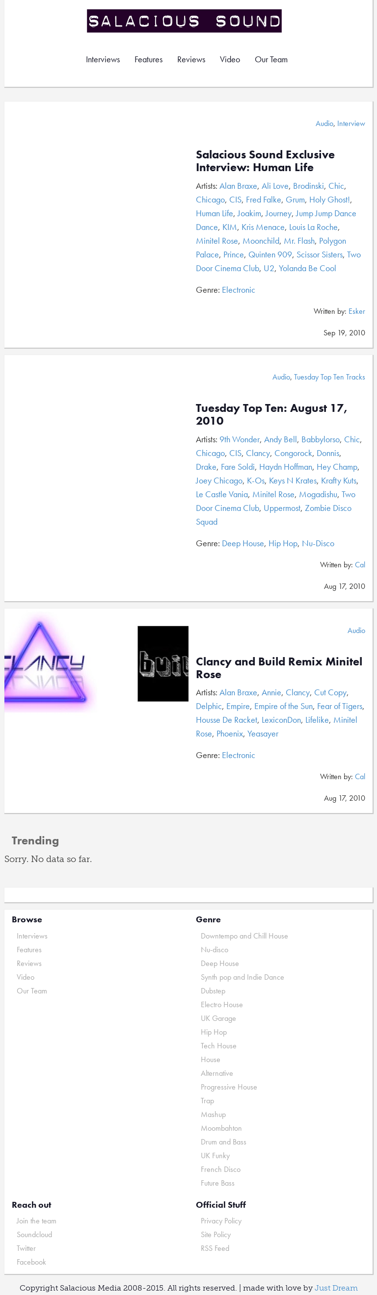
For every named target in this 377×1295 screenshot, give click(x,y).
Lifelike (317, 719)
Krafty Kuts (338, 480)
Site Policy (216, 1234)
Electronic (238, 289)
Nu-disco (214, 949)
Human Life (214, 213)
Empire (238, 705)
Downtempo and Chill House (244, 936)
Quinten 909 (270, 254)
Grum (295, 199)
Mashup (213, 1114)
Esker (357, 311)
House (210, 1059)
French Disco (221, 1169)
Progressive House (229, 1087)
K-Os (256, 480)
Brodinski (308, 185)
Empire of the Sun (283, 705)
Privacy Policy (221, 1221)
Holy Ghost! (329, 199)
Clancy (258, 452)
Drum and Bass (223, 1142)
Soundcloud (34, 1234)
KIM (229, 226)
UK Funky (215, 1155)
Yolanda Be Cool (307, 268)
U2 (269, 268)
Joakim (249, 213)
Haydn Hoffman (285, 466)
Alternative (217, 1073)
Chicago (210, 199)
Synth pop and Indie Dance (242, 977)
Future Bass (218, 1183)
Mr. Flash (299, 240)
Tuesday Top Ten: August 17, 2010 (272, 414)
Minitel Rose (217, 240)
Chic (336, 185)
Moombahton (221, 1128)
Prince (233, 254)
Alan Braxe (238, 185)
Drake (206, 466)
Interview (351, 123)
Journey (279, 213)
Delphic (209, 705)
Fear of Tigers (339, 705)
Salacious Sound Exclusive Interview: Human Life (265, 161)
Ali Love (275, 185)
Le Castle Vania (222, 494)
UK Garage (218, 1018)
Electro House (222, 1004)
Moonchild (260, 240)
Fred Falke (263, 199)
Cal (360, 564)
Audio (324, 123)
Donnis (328, 452)
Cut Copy (330, 692)
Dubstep (213, 991)
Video (230, 59)
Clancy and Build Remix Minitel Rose (279, 668)
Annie (271, 692)
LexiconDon (281, 719)
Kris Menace (263, 226)
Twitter (26, 1248)
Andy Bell (280, 439)
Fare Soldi (238, 466)
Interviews (103, 59)
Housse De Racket (226, 719)
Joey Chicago (219, 480)
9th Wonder (239, 439)
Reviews (191, 59)
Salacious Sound (185, 20)
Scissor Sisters (319, 254)
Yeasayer (262, 733)
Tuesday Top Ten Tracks (329, 377)
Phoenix (229, 733)
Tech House (219, 1046)
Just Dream (336, 1288)
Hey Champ (337, 466)
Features (148, 59)
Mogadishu (318, 494)
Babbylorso (320, 439)
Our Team (271, 59)
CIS (235, 199)
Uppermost (282, 507)
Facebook (31, 1262)
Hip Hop (283, 543)
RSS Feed (215, 1248)
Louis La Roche (313, 226)
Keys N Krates (293, 480)
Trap (207, 1100)
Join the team (36, 1221)
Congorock (293, 452)
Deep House (243, 543)
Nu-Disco (318, 543)
